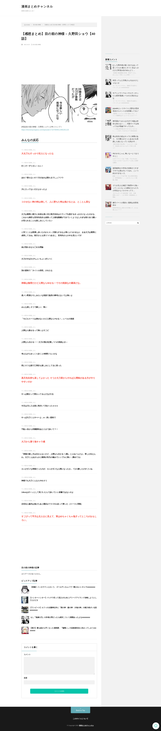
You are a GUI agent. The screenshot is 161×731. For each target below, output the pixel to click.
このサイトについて (80, 719)
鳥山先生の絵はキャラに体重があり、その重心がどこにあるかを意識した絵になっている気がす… (125, 138)
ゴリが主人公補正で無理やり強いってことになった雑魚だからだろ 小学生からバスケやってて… (125, 188)
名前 (25, 678)
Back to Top (80, 710)
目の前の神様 (37, 44)
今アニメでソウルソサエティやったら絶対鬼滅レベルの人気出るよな (125, 95)
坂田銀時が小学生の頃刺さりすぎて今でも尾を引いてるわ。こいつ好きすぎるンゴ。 (125, 170)
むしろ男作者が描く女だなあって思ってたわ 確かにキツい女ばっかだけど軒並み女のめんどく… (126, 67)
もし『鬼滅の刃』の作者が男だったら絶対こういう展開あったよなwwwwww (60, 617)
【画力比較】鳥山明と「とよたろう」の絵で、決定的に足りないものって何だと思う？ (125, 146)
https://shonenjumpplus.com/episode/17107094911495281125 (45, 130)
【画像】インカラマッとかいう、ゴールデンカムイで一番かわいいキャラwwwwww (62, 587)
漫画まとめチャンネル (37, 6)
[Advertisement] (59, 63)
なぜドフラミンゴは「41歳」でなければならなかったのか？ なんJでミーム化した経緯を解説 (125, 160)
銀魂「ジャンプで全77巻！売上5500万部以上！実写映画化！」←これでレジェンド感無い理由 (125, 178)
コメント (27, 654)
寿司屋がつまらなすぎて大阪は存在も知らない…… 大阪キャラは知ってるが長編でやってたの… (126, 123)
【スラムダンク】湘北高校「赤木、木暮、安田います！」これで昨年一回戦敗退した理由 (125, 195)
